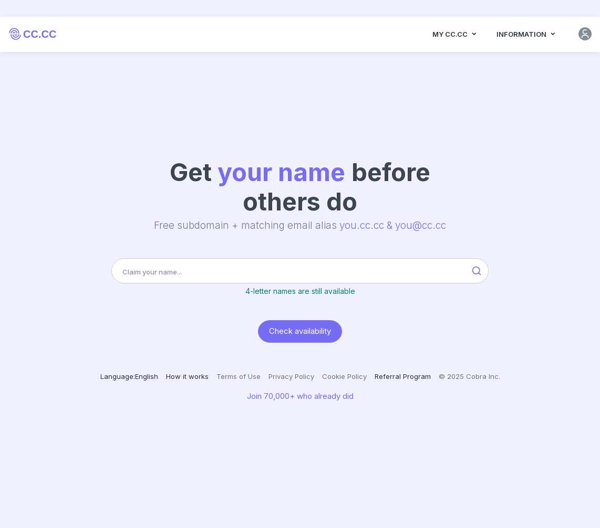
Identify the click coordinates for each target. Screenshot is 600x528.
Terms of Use (238, 376)
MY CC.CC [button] (455, 40)
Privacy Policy (291, 376)
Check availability (300, 331)
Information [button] (526, 40)
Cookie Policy (344, 376)
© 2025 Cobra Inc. (469, 376)
